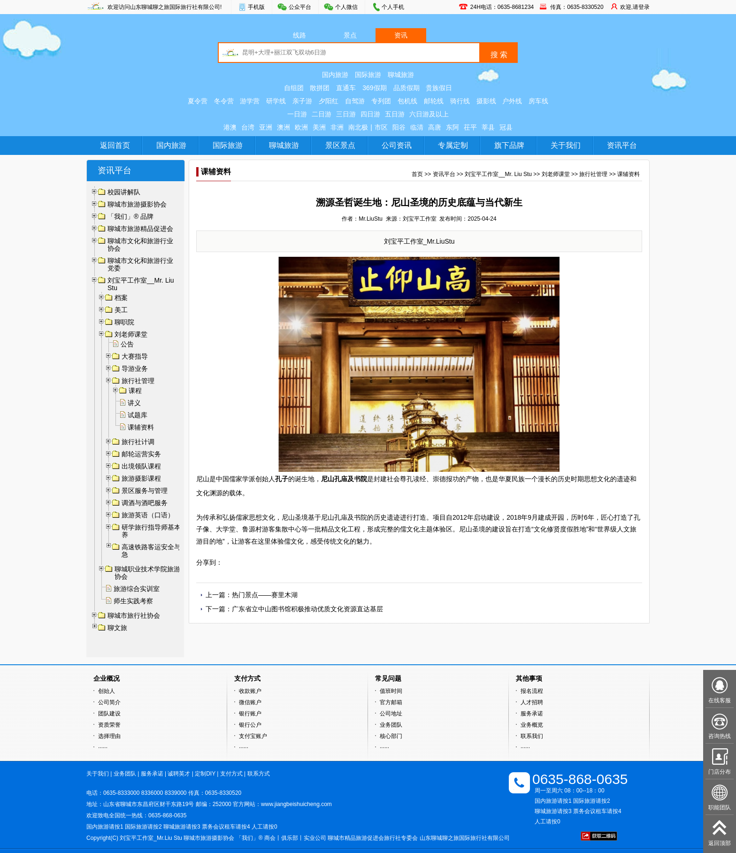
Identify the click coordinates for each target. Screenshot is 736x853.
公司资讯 (397, 145)
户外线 (512, 101)
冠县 (506, 127)
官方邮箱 (391, 702)
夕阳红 (328, 101)
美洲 (319, 127)
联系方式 (258, 773)
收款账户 (250, 691)
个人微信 (346, 7)
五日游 (395, 114)
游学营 (250, 101)
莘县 (488, 127)
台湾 (247, 127)
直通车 (346, 88)
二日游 (321, 114)
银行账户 (250, 713)
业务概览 (532, 725)
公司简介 (109, 702)
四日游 (370, 114)
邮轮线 (434, 101)
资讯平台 (622, 145)
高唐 (434, 127)
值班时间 (391, 691)
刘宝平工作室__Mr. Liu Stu (498, 174)
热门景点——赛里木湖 (265, 595)
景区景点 (340, 145)
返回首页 (115, 145)
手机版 (256, 7)
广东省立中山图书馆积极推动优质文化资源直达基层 (307, 609)
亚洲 (265, 127)
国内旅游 (335, 74)
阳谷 (399, 127)
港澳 (230, 127)
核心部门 (391, 736)
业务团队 (391, 725)
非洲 (337, 127)
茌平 (470, 127)
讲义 (134, 403)
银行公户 (250, 725)
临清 (416, 127)
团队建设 (109, 713)
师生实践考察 (133, 601)
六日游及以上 (429, 114)
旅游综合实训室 (137, 588)
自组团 (294, 88)
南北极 (358, 127)
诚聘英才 (179, 773)
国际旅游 (368, 74)
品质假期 (406, 88)
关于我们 (566, 145)
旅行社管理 (593, 174)
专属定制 (453, 145)
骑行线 (460, 101)
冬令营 (224, 101)
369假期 (374, 88)
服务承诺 (532, 713)
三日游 (346, 114)
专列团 (381, 101)
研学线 (276, 101)
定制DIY (205, 773)
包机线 (407, 101)
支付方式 (231, 773)
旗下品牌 (509, 145)
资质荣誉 (109, 725)
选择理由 (109, 736)
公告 (127, 344)
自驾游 (355, 101)
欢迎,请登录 (635, 7)
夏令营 (197, 101)
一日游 (297, 114)
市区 (381, 127)
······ (102, 747)
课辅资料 (141, 427)
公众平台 (300, 7)
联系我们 (532, 736)
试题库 (137, 415)
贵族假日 (439, 88)
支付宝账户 (253, 736)
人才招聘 (532, 702)
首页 (417, 174)
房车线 (538, 101)
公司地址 (391, 713)
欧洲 (301, 127)
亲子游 (302, 101)
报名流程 (532, 691)
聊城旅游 (401, 74)
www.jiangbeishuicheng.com (296, 804)
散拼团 (320, 88)
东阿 (452, 127)
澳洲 (283, 127)
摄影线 (486, 101)
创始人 (106, 691)
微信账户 (250, 702)
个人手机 (393, 7)
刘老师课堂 (556, 174)
